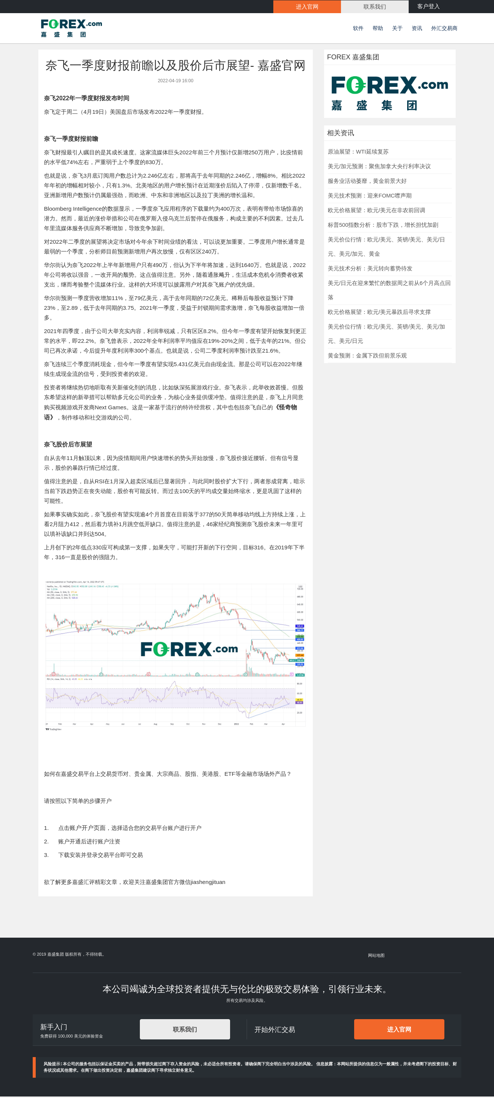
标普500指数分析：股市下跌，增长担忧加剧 (383, 226)
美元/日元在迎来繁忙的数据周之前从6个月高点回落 (389, 291)
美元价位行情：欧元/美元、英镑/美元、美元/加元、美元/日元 (386, 335)
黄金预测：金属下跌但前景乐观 (367, 357)
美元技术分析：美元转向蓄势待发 (370, 270)
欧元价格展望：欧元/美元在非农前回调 (376, 211)
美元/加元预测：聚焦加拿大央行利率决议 (379, 167)
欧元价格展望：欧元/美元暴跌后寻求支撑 (379, 313)
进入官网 (399, 1030)
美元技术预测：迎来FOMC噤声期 (370, 197)
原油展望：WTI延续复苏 (358, 153)
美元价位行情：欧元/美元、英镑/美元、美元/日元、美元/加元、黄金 (386, 248)
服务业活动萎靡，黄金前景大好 (367, 182)
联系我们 (185, 1030)
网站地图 (376, 956)
